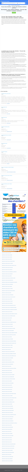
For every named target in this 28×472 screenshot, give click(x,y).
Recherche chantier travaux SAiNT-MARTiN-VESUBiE (9, 393)
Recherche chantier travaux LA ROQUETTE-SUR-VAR (9, 414)
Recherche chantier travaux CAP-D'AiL (7, 311)
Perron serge (8, 113)
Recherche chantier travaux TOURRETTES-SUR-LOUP (9, 322)
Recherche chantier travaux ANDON (7, 439)
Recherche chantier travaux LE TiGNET (7, 347)
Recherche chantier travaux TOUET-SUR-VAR (8, 448)
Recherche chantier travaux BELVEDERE (8, 427)
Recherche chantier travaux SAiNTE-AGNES (8, 410)
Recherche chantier (5, 1)
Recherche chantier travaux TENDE (7, 370)
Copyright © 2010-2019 (7, 470)
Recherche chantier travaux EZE (7, 349)
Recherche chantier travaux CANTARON (8, 406)
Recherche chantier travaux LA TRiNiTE (8, 288)
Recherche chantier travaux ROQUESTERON (8, 452)
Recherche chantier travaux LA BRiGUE (8, 450)
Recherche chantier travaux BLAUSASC (8, 387)
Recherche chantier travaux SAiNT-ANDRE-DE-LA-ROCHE (10, 313)
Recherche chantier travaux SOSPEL (7, 336)
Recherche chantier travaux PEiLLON (7, 389)
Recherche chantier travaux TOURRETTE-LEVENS (9, 315)
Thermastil (8, 163)
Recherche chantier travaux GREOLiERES (8, 456)
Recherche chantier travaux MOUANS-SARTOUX (9, 290)
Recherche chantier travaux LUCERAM (7, 395)
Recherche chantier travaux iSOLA (7, 431)
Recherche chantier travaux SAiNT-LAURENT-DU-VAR (9, 265)
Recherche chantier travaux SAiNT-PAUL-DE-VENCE (9, 334)
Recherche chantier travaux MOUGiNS (7, 273)
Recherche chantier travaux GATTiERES (8, 324)
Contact (21, 470)
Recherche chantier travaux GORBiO (7, 391)
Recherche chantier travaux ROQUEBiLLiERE (8, 376)
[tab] (14, 94)
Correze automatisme (9, 188)
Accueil (9, 5)
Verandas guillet (9, 139)
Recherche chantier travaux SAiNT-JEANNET (8, 330)
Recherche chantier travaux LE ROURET (8, 326)
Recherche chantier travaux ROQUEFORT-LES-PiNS (9, 305)
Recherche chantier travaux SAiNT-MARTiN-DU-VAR (9, 355)
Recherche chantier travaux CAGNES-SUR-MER (9, 261)
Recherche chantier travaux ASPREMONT (8, 364)
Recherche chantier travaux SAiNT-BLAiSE (8, 416)
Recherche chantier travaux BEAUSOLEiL (8, 280)
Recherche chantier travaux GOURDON (8, 460)
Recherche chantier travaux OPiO (7, 366)
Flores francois (8, 123)
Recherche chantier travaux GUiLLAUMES (8, 435)
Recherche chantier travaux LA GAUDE (7, 301)
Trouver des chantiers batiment (16, 5)
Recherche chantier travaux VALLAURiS (8, 267)
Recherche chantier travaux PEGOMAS (7, 303)
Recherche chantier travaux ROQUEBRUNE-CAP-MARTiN (10, 282)
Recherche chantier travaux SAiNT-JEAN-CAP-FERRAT (9, 368)
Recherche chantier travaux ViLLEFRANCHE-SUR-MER (9, 307)
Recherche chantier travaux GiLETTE (7, 385)
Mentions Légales (17, 470)
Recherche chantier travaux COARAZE (7, 433)
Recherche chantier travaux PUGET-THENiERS (8, 374)
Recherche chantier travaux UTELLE (7, 437)
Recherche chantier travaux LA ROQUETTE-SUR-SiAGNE (10, 309)
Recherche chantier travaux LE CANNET (8, 263)
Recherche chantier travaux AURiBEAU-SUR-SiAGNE (9, 353)
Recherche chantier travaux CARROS (7, 286)
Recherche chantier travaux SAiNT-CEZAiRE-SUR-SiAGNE (10, 332)
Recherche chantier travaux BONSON (7, 429)
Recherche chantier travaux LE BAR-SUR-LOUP (8, 351)
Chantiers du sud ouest (10, 180)
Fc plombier (8, 103)
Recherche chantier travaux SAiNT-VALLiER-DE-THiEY (9, 343)
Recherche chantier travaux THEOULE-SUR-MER (9, 378)
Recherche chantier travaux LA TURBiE (7, 345)
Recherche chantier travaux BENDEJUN (8, 418)
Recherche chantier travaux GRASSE (7, 259)
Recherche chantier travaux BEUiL (7, 454)
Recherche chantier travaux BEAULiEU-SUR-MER (9, 328)
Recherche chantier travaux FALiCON (7, 372)
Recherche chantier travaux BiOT (7, 292)
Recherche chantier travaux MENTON (7, 269)
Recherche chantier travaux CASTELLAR (8, 412)
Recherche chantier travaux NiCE (7, 252)
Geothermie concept (9, 131)
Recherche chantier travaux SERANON (7, 458)
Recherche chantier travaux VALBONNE (8, 284)
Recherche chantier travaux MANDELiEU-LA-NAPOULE (9, 271)
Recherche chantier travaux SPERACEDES (8, 408)
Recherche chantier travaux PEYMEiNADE (8, 294)
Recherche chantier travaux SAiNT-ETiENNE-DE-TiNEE (9, 397)
